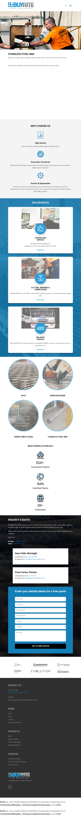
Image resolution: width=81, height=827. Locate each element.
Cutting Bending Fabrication (17, 762)
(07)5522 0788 (20, 541)
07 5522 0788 (13, 690)
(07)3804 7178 (19, 544)
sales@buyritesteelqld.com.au (35, 559)
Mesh (23, 396)
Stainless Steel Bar (57, 437)
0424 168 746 (31, 576)
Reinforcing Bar (13, 739)
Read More (40, 250)
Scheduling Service (14, 759)
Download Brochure (15, 722)
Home (10, 714)
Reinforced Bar (57, 396)
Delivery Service (13, 765)
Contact (10, 720)
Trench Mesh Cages (23, 437)
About (10, 717)
